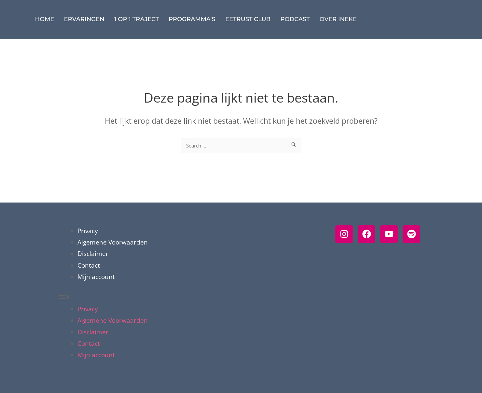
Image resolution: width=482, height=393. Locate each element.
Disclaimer (92, 253)
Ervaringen (84, 19)
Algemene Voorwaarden (112, 242)
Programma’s (192, 19)
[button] (192, 297)
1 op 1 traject (136, 19)
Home (44, 19)
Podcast (295, 19)
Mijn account (96, 277)
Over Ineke (338, 19)
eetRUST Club (248, 19)
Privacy (87, 231)
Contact (88, 265)
